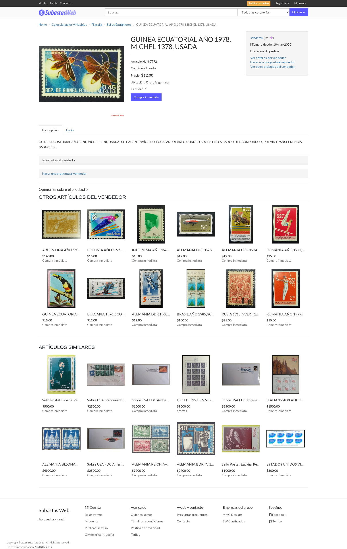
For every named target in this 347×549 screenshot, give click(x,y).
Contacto (65, 3)
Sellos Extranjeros (119, 24)
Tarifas (135, 534)
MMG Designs (233, 514)
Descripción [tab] (50, 130)
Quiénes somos (141, 514)
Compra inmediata (146, 97)
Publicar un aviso (96, 528)
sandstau (256, 38)
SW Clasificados (234, 521)
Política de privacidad (145, 528)
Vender (43, 3)
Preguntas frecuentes (192, 514)
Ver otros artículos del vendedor (272, 66)
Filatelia (97, 24)
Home (43, 24)
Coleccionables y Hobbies (69, 24)
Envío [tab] (70, 130)
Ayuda (54, 3)
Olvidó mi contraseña (99, 534)
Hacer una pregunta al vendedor (272, 62)
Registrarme (93, 514)
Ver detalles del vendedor (268, 58)
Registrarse (282, 3)
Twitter (276, 521)
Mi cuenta (300, 3)
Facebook (277, 514)
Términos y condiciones (147, 521)
